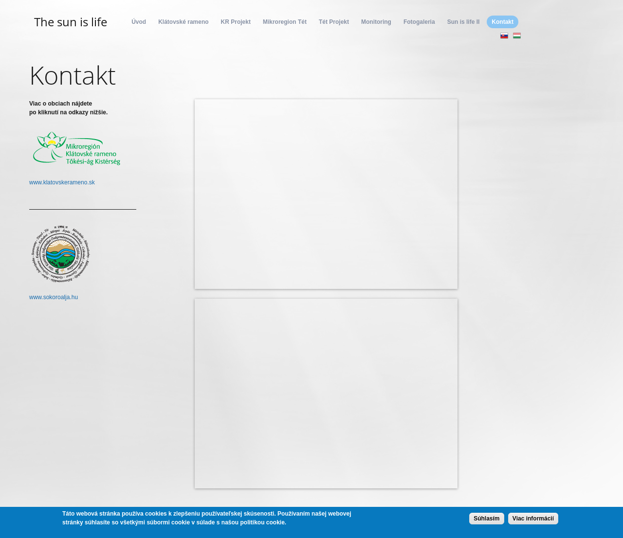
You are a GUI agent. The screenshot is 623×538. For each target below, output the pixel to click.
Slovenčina (504, 35)
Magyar (517, 35)
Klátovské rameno (183, 21)
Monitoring (376, 21)
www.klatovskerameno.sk (62, 182)
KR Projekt (236, 21)
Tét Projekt (334, 21)
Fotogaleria (419, 21)
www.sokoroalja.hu (53, 297)
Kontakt (502, 21)
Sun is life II (463, 21)
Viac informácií (533, 518)
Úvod (138, 21)
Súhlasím (486, 518)
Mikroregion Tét (285, 21)
